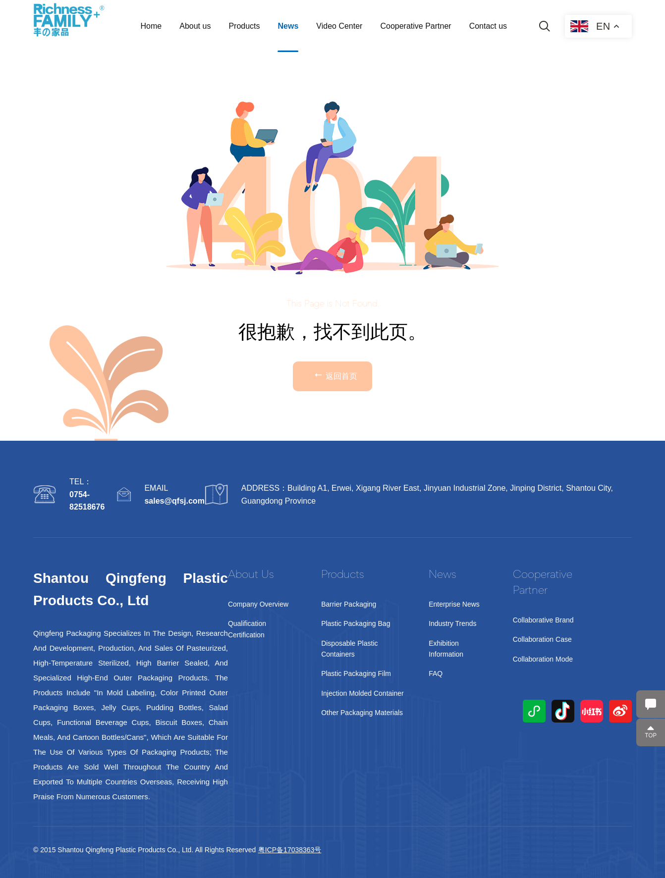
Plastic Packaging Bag (355, 623)
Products (244, 26)
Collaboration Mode (543, 659)
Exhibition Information (446, 648)
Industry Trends (453, 623)
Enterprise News (454, 604)
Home (151, 26)
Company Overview (258, 604)
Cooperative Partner (415, 26)
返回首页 (335, 374)
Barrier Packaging (348, 604)
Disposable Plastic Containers (349, 648)
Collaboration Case (542, 639)
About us (195, 26)
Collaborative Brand (543, 620)
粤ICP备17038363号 (290, 850)
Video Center (339, 26)
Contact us (488, 26)
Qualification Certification (247, 629)
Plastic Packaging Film (356, 673)
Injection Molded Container (362, 693)
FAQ (436, 673)
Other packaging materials (362, 713)
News (288, 26)
